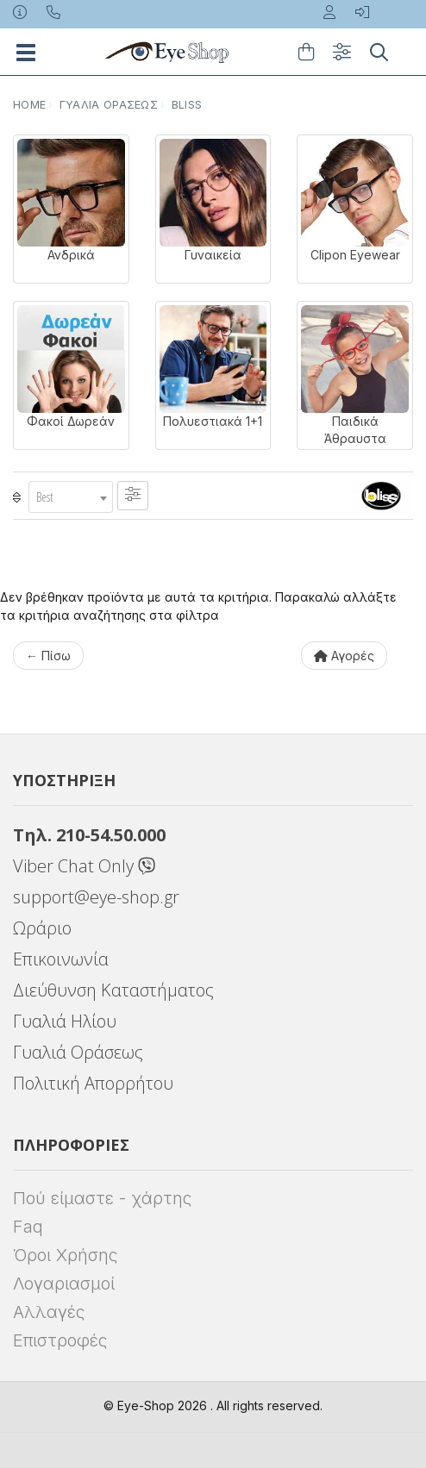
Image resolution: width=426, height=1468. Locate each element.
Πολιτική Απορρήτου (93, 1083)
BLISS (187, 104)
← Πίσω (48, 655)
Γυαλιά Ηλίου (64, 1021)
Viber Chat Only (84, 866)
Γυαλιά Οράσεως (109, 104)
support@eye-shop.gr (96, 897)
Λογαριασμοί (64, 1283)
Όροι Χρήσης (65, 1255)
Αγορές (344, 655)
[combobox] (70, 497)
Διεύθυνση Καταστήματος (113, 990)
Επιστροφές (60, 1340)
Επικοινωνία (61, 959)
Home (29, 104)
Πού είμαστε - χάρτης (102, 1198)
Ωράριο (42, 928)
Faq (28, 1226)
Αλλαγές (49, 1312)
